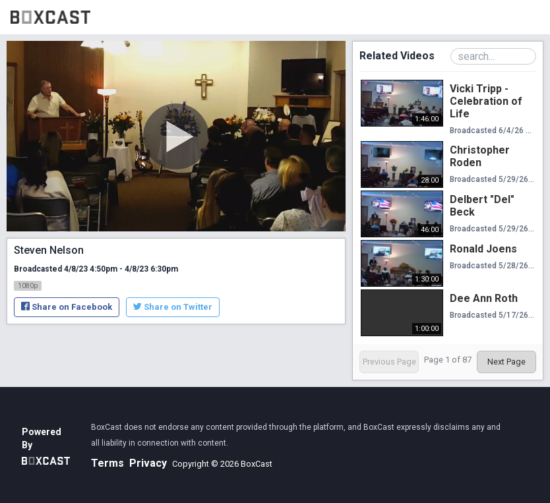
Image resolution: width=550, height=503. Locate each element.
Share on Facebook (66, 307)
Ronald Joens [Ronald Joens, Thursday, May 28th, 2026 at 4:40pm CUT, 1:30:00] (483, 249)
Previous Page (389, 362)
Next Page (506, 362)
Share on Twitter (172, 307)
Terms (107, 463)
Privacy (148, 463)
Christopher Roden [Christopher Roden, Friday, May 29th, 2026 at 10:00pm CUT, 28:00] (480, 156)
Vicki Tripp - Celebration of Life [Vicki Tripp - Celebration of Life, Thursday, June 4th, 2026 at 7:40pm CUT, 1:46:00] (486, 101)
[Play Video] (176, 136)
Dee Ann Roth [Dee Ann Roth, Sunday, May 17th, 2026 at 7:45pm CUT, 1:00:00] (484, 298)
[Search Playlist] (493, 56)
